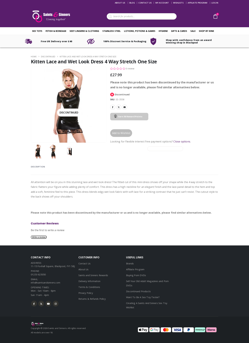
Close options (181, 141)
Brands (130, 263)
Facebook (112, 107)
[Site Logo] (51, 16)
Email (124, 107)
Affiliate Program (197, 2)
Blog (132, 2)
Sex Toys (37, 30)
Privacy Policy (85, 292)
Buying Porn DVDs (136, 275)
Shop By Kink (206, 30)
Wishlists (178, 2)
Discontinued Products (138, 291)
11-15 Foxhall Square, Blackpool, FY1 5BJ (53, 266)
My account (162, 2)
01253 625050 (38, 274)
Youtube (48, 304)
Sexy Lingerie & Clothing (84, 30)
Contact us (145, 2)
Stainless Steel (111, 30)
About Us (120, 2)
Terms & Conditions (89, 287)
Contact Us (84, 263)
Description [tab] (38, 166)
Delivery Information (89, 281)
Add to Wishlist (121, 133)
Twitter (118, 107)
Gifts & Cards (179, 30)
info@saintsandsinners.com (45, 282)
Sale (192, 30)
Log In (215, 2)
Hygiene (163, 30)
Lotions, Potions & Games (139, 30)
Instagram (56, 304)
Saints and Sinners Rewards (93, 275)
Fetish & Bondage (56, 30)
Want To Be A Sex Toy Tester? (143, 297)
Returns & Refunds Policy (92, 298)
